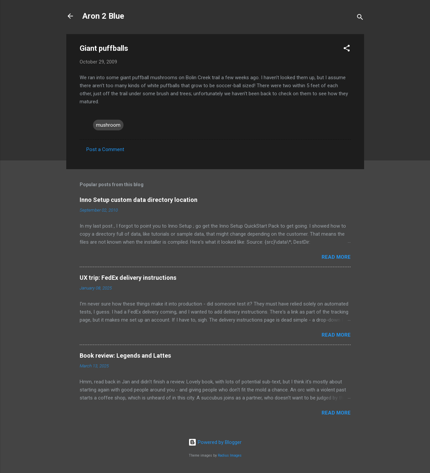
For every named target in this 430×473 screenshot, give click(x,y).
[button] (347, 49)
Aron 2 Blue (103, 16)
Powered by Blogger (215, 442)
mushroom (108, 125)
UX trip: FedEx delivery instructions (128, 277)
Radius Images (230, 455)
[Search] (360, 18)
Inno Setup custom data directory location (138, 199)
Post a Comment (105, 149)
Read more (336, 257)
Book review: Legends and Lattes (125, 355)
